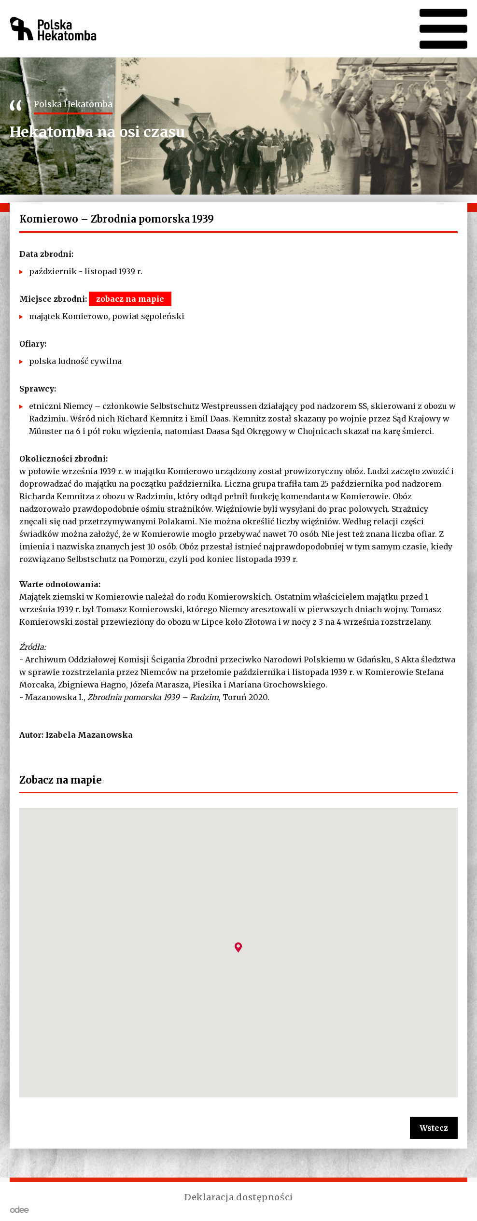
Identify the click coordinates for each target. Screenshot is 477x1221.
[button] (238, 947)
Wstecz (434, 1128)
